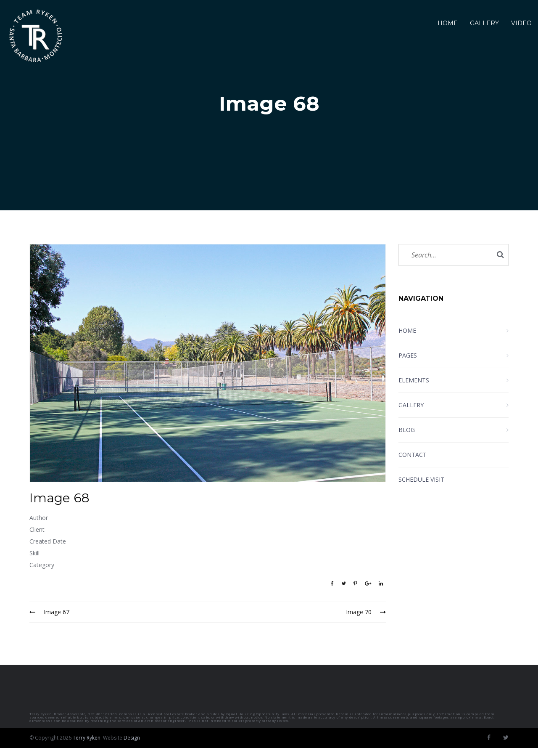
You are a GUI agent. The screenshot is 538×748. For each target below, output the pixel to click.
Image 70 (366, 612)
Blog (406, 430)
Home (448, 23)
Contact (412, 455)
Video (521, 23)
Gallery (484, 23)
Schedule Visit (421, 479)
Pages (407, 355)
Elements (413, 380)
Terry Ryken (86, 737)
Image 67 (49, 612)
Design (132, 737)
